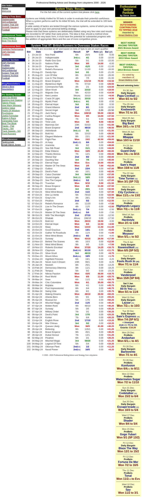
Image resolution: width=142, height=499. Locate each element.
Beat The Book (9, 40)
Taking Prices (8, 102)
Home (5, 8)
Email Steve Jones (11, 144)
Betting (128, 9)
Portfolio (128, 12)
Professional (128, 6)
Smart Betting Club (128, 35)
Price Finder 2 (9, 38)
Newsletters (8, 89)
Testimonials (8, 142)
